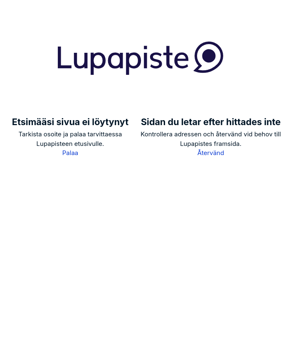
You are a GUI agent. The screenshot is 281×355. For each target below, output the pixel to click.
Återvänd (210, 153)
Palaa (70, 153)
